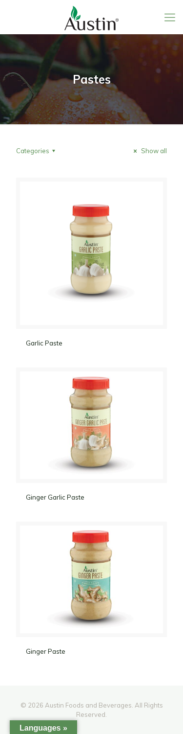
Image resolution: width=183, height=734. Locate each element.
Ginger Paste (45, 651)
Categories (37, 151)
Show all (149, 151)
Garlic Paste (44, 343)
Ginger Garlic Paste (55, 497)
